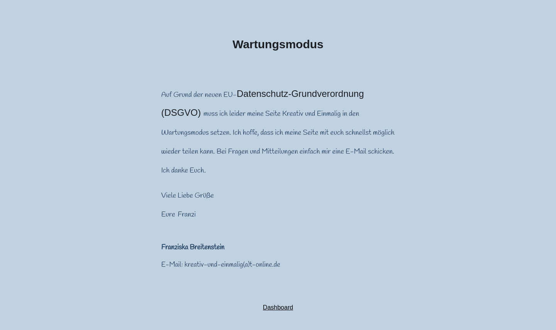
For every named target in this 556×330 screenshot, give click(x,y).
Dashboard (278, 307)
